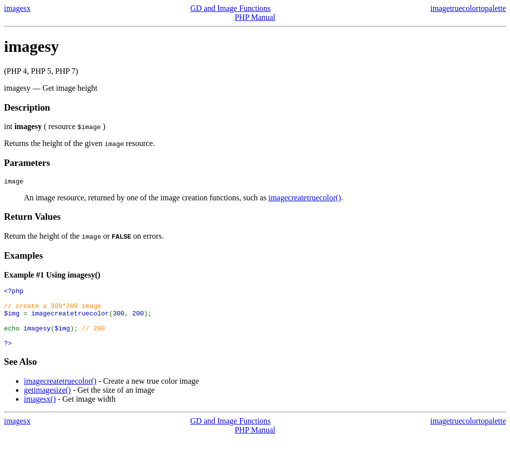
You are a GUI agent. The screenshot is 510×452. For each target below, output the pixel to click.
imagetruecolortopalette (468, 8)
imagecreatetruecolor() (304, 199)
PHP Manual (255, 17)
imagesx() (40, 412)
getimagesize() (47, 403)
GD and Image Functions (230, 8)
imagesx (17, 8)
